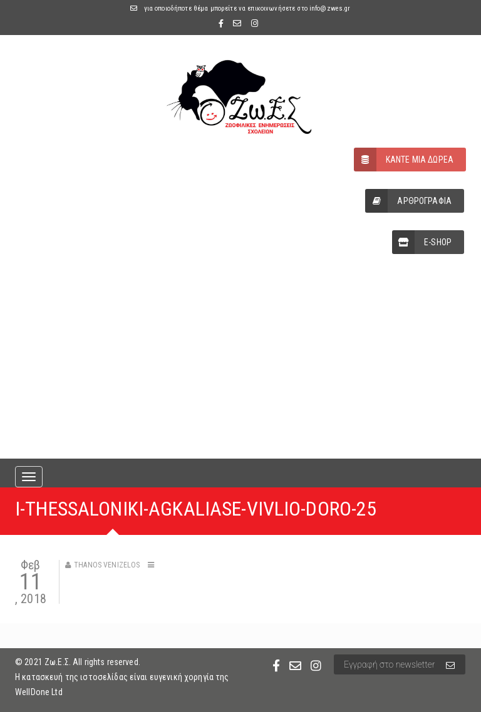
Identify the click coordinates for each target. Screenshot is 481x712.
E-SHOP (422, 242)
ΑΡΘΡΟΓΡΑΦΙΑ (408, 201)
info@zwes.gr (330, 8)
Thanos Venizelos (107, 565)
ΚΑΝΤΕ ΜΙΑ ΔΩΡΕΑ (403, 159)
